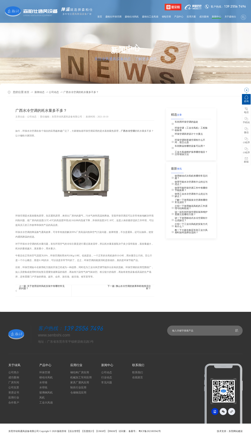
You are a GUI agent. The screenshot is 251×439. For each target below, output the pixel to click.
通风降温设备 (79, 14)
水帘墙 (43, 382)
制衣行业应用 (78, 387)
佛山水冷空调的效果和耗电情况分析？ (133, 287)
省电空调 (166, 16)
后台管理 (74, 431)
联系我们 (137, 372)
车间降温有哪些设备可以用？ (190, 146)
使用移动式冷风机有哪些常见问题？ (191, 177)
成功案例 (203, 16)
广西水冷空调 (128, 131)
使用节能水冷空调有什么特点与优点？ (191, 183)
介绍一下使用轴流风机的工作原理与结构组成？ (191, 207)
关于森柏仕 (230, 16)
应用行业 (13, 397)
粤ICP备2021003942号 (150, 431)
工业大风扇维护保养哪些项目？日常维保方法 (191, 153)
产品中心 (178, 16)
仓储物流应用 (78, 392)
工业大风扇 (46, 402)
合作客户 (13, 402)
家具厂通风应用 (79, 382)
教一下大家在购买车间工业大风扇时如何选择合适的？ (191, 231)
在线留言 (137, 377)
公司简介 (13, 372)
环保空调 (44, 372)
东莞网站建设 (236, 431)
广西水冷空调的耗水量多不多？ (81, 92)
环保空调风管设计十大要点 (189, 134)
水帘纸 (43, 387)
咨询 (246, 99)
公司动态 (54, 92)
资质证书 (13, 392)
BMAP (112, 431)
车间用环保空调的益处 (186, 122)
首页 (99, 16)
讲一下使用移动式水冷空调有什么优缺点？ (191, 219)
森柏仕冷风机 (132, 16)
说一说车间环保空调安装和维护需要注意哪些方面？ (191, 213)
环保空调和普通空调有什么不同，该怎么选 (190, 141)
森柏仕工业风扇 (150, 16)
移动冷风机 (46, 377)
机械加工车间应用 (81, 377)
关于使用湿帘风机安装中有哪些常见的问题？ (42, 287)
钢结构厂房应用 (79, 372)
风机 (42, 397)
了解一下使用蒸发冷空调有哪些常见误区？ (191, 201)
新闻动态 (39, 92)
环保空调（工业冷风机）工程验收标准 (191, 129)
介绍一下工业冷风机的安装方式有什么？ (191, 225)
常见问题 (106, 382)
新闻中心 (216, 16)
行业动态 (106, 377)
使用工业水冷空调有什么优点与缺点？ (191, 195)
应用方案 (191, 16)
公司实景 (13, 387)
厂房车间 (13, 382)
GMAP (101, 431)
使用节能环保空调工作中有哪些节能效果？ (191, 189)
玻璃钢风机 (46, 392)
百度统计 (88, 431)
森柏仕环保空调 (113, 16)
